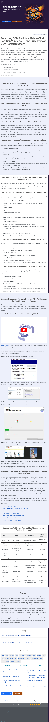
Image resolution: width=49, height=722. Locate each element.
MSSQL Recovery (19, 714)
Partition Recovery (9, 701)
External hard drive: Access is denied (12, 685)
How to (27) (40, 665)
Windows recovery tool (36, 658)
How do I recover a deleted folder (11, 513)
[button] (46, 1)
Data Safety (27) (8, 665)
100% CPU (28, 655)
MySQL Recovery (19, 716)
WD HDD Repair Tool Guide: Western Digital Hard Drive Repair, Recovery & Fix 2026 (37, 670)
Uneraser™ (3, 718)
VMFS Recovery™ (4, 712)
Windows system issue (10, 658)
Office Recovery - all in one (36, 714)
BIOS (34, 655)
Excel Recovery (34, 716)
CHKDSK (22, 655)
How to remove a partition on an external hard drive (16, 508)
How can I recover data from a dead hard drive (14, 510)
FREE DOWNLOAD (6, 693)
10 (33, 690)
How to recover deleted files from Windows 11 (14, 515)
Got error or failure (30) (25, 665)
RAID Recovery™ (4, 714)
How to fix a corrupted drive (10, 518)
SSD (7, 655)
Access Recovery (19, 718)
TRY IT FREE (6, 22)
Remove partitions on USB (9, 506)
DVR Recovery (19, 712)
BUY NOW (17, 22)
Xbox (43, 655)
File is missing (5, 661)
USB (17, 655)
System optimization (16, 661)
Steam (39, 655)
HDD (3, 655)
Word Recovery (34, 718)
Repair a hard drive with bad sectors (12, 520)
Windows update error (23, 658)
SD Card (12, 655)
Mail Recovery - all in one (36, 712)
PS (2, 658)
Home (2, 701)
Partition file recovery (6, 345)
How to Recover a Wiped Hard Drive (11, 676)
